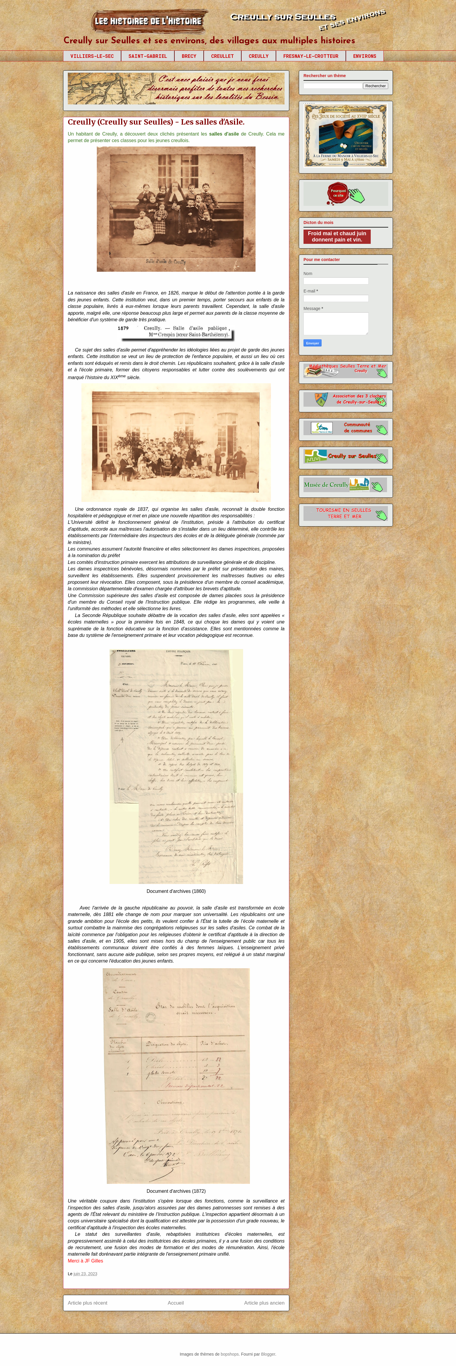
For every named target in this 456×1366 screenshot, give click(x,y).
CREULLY (259, 56)
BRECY (189, 56)
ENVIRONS (364, 56)
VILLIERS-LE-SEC (92, 56)
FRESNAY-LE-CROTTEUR (310, 56)
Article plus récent (87, 1303)
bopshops (230, 1354)
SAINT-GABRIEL (148, 56)
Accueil (176, 1303)
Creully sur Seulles (119, 23)
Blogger (268, 1354)
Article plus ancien (264, 1303)
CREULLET (222, 56)
